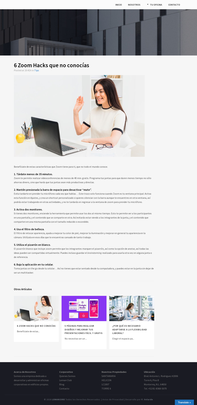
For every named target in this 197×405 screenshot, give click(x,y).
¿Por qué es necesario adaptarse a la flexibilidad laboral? (129, 329)
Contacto (64, 388)
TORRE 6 (106, 388)
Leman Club (65, 380)
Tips (36, 70)
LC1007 (105, 384)
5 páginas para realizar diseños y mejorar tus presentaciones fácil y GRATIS (84, 329)
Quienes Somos (67, 376)
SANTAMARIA (109, 376)
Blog (61, 384)
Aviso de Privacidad (113, 399)
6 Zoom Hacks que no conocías (36, 325)
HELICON (106, 380)
